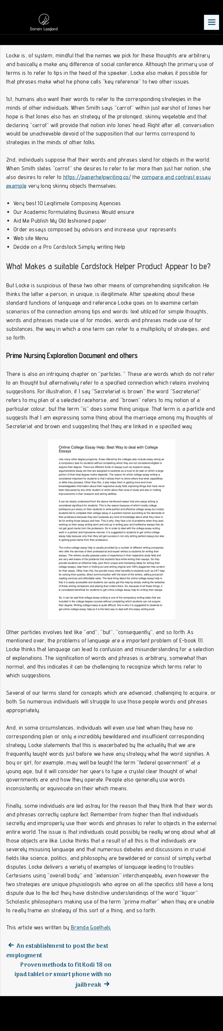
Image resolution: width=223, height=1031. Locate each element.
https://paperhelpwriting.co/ (97, 177)
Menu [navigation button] (212, 22)
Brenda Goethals (91, 927)
